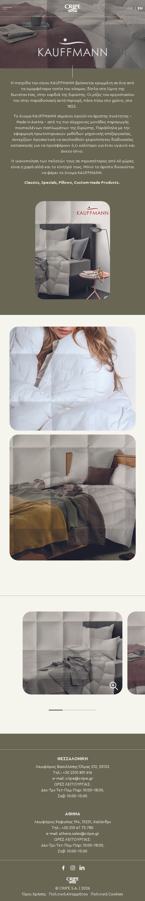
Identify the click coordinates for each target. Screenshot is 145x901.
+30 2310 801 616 (77, 773)
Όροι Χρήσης (34, 894)
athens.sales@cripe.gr (79, 834)
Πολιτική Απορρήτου (68, 894)
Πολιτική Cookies (107, 894)
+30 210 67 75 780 (77, 828)
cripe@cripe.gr (79, 778)
